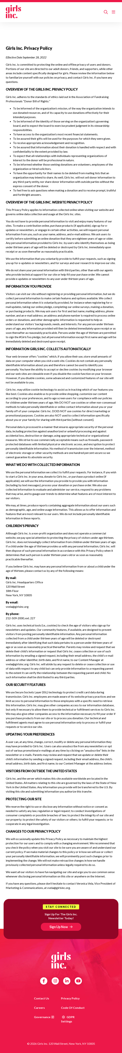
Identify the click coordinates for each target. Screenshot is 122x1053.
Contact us (41, 998)
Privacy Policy (70, 998)
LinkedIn (67, 981)
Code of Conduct (73, 1007)
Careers (39, 1007)
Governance (42, 1017)
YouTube (78, 981)
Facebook (43, 981)
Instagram (55, 981)
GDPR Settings (67, 1019)
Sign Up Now (58, 927)
